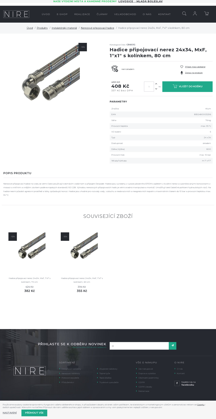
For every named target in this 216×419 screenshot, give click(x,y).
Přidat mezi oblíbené (195, 66)
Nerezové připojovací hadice (97, 28)
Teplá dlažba (105, 377)
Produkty (42, 28)
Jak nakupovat (145, 369)
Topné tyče (104, 373)
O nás (180, 369)
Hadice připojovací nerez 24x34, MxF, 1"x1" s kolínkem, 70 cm (29, 280)
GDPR (141, 382)
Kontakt (181, 373)
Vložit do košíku (187, 87)
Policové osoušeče (70, 377)
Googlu (200, 404)
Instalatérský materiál (64, 28)
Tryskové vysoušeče (108, 382)
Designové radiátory (71, 369)
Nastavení (10, 412)
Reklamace (143, 391)
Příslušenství (68, 382)
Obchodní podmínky (148, 377)
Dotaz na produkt (194, 72)
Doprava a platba (147, 373)
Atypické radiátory (108, 369)
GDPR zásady (145, 386)
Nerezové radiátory (71, 373)
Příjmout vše (34, 412)
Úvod (30, 28)
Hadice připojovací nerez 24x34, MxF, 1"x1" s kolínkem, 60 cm (82, 280)
